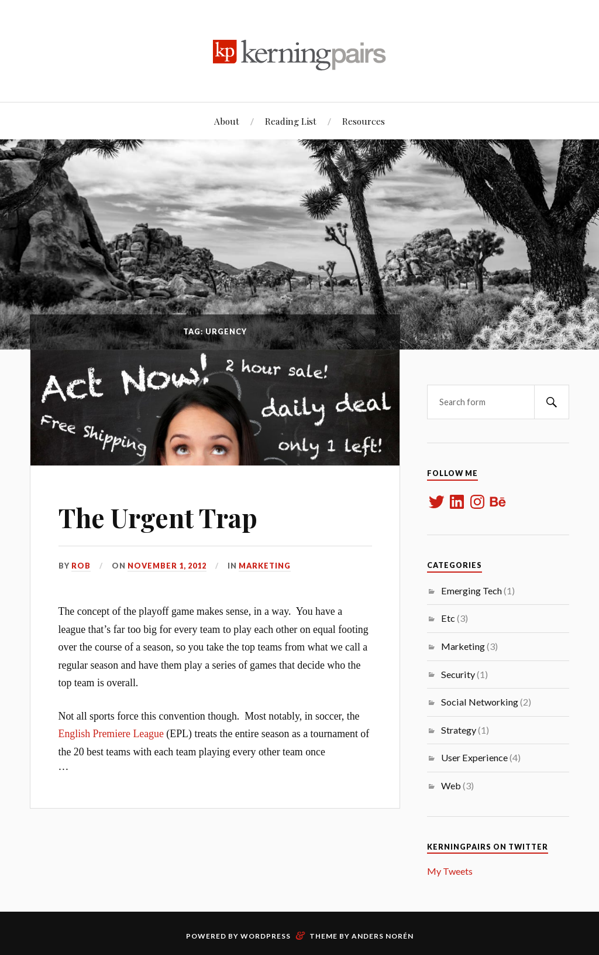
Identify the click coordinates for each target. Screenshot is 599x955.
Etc (448, 618)
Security (458, 674)
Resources (363, 121)
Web (451, 785)
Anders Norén (383, 936)
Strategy (458, 729)
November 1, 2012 (167, 565)
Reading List (290, 121)
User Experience (474, 757)
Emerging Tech (471, 590)
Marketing (265, 565)
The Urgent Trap (157, 517)
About (226, 121)
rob (81, 565)
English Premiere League (111, 734)
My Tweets (450, 871)
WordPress (265, 936)
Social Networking (479, 701)
